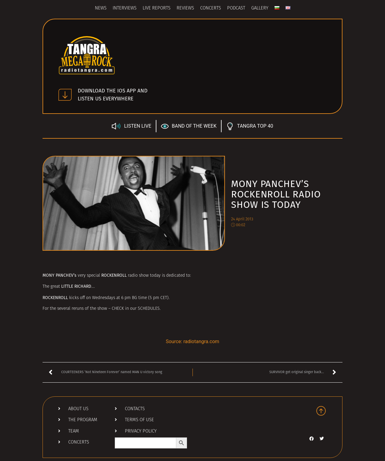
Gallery (259, 8)
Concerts (210, 8)
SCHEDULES (149, 308)
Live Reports (156, 8)
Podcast (236, 8)
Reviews (185, 8)
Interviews (124, 8)
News (101, 8)
